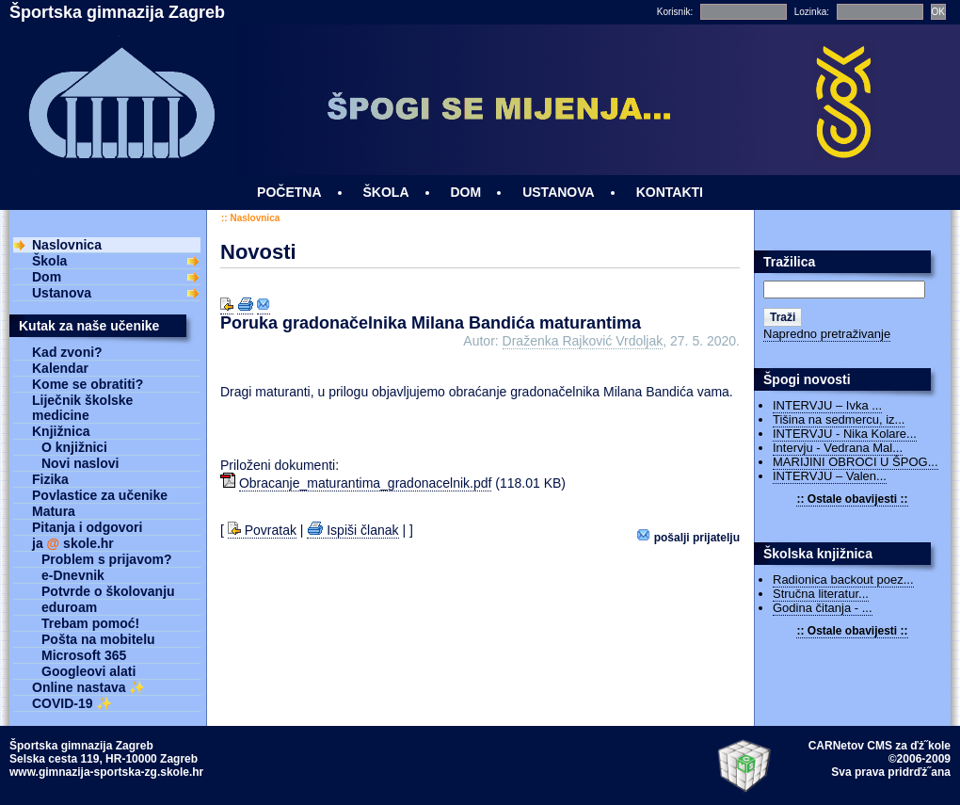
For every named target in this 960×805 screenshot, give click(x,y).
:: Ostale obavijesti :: (851, 499)
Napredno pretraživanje (826, 334)
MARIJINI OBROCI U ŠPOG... (855, 462)
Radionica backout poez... (843, 579)
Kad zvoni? (67, 352)
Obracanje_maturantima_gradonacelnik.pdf (365, 483)
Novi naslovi (80, 463)
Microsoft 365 (83, 655)
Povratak (262, 530)
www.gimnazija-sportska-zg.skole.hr (106, 772)
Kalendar (60, 368)
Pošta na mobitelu (98, 639)
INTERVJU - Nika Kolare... (845, 434)
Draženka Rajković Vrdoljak (583, 340)
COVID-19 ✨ (72, 703)
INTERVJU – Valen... (830, 476)
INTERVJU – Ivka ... (827, 405)
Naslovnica (255, 218)
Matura (53, 511)
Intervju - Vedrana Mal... (838, 448)
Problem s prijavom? (106, 559)
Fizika (50, 479)
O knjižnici (74, 447)
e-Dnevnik (72, 575)
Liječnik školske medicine (82, 408)
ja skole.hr (73, 543)
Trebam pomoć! (90, 623)
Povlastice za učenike (100, 495)
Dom (46, 276)
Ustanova (61, 292)
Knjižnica (60, 431)
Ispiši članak (352, 530)
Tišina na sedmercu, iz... (838, 419)
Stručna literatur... (821, 594)
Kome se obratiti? (87, 384)
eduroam (69, 607)
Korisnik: (675, 12)
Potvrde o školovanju (108, 591)
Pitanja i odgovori (87, 527)
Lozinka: (811, 12)
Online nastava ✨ (88, 687)
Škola (49, 260)
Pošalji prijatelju (688, 536)
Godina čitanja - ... (822, 608)
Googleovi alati (88, 671)
